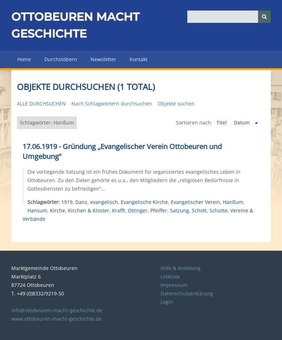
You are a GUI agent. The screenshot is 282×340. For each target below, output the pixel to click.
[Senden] (264, 17)
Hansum (37, 210)
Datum (242, 122)
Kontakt (139, 59)
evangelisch (104, 202)
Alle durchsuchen (41, 103)
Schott (199, 210)
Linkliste (170, 276)
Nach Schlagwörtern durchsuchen (111, 103)
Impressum (174, 285)
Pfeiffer (158, 210)
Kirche (57, 210)
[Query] (229, 17)
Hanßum (233, 202)
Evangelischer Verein (195, 202)
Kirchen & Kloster (88, 210)
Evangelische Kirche (144, 202)
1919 (67, 202)
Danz (81, 202)
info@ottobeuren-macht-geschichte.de (56, 310)
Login (167, 302)
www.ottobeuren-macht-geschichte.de (56, 318)
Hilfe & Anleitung (181, 268)
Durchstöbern (60, 59)
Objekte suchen (176, 103)
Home (24, 59)
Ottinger (138, 210)
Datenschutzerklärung (187, 293)
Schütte (218, 210)
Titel (222, 122)
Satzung (179, 210)
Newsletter (103, 59)
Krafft (118, 210)
